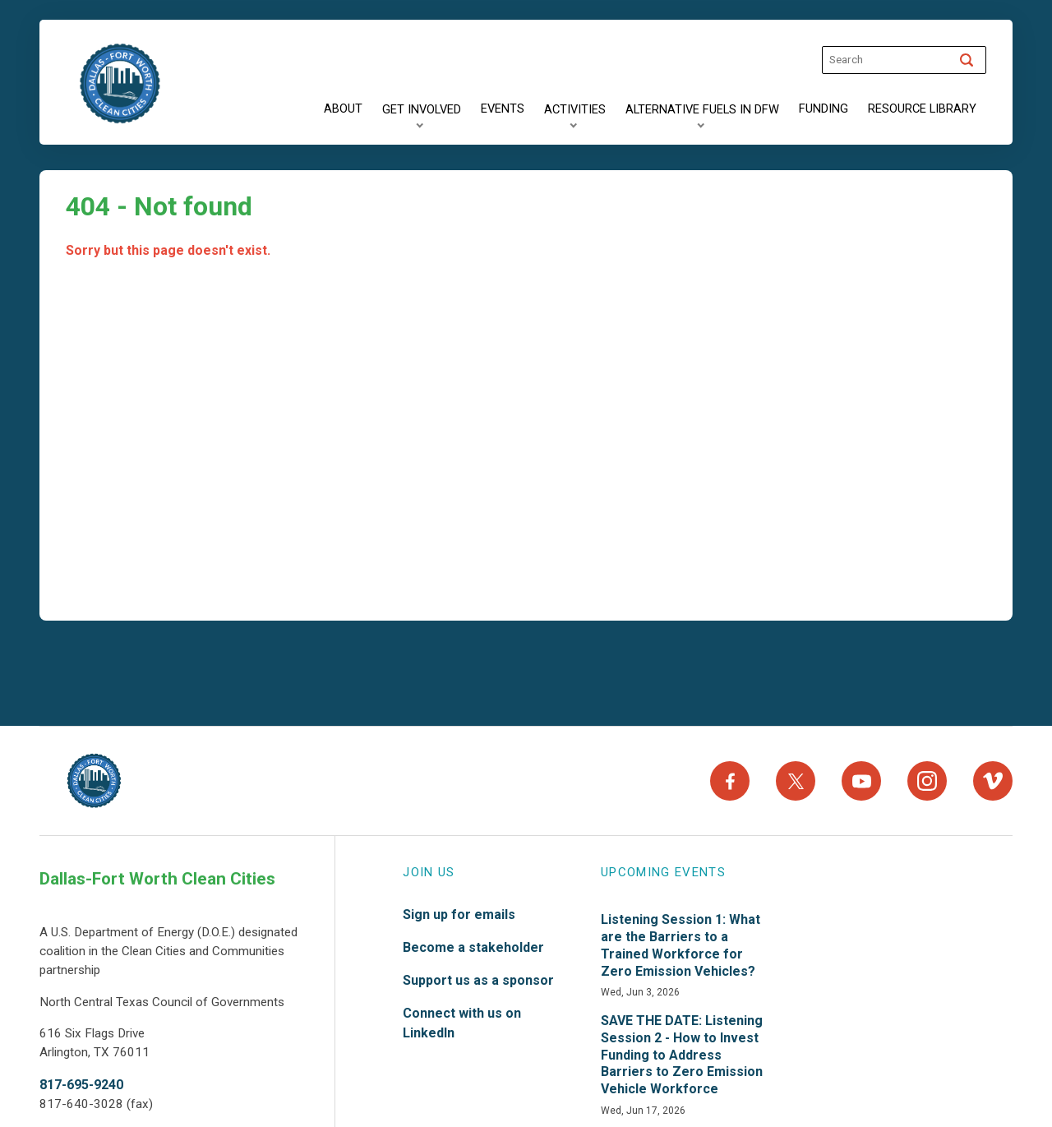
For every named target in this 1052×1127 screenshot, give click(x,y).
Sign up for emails (459, 914)
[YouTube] (861, 781)
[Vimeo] (993, 781)
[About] (343, 109)
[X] (795, 781)
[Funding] (823, 109)
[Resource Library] (922, 109)
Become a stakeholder (473, 947)
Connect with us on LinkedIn (462, 1023)
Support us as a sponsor (478, 980)
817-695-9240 (81, 1084)
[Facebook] (730, 781)
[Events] (502, 109)
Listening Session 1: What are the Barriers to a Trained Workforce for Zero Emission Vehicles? (680, 945)
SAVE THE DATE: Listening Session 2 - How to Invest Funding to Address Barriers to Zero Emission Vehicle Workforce (682, 1055)
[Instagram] (927, 781)
